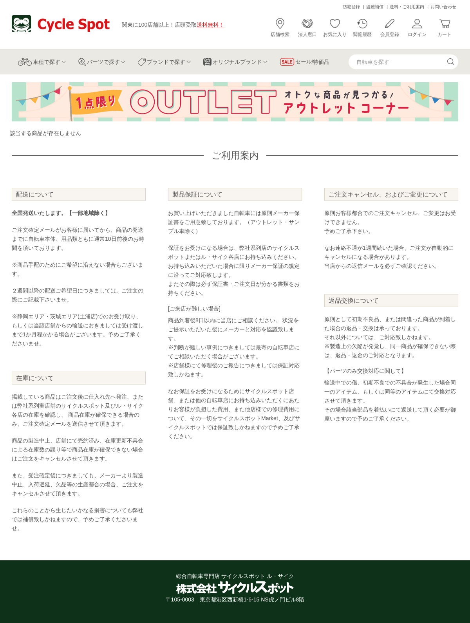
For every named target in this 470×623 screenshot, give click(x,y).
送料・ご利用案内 (407, 6)
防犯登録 (351, 6)
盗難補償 (374, 6)
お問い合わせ (443, 6)
